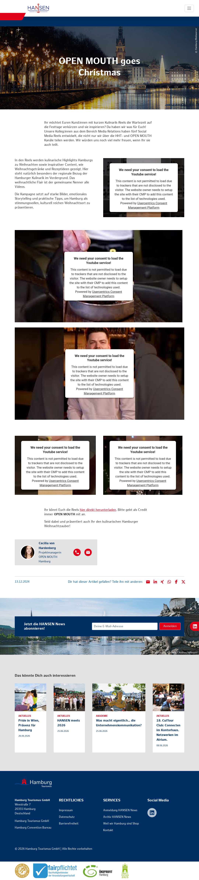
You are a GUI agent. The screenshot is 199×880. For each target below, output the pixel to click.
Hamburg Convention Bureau (33, 827)
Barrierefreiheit (68, 823)
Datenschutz (67, 817)
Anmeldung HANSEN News (120, 810)
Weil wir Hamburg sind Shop (121, 823)
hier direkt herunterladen (98, 510)
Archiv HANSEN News (117, 817)
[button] (155, 582)
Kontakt (108, 830)
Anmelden (170, 626)
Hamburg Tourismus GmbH (32, 821)
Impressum (66, 810)
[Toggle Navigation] (189, 8)
